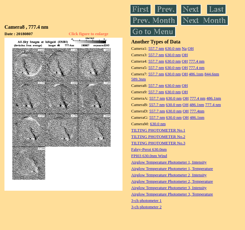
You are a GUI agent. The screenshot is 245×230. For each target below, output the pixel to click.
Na (184, 48)
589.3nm (138, 79)
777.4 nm (196, 61)
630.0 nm (173, 48)
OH (191, 48)
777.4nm (197, 111)
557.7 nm (156, 48)
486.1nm (196, 74)
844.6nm (211, 74)
